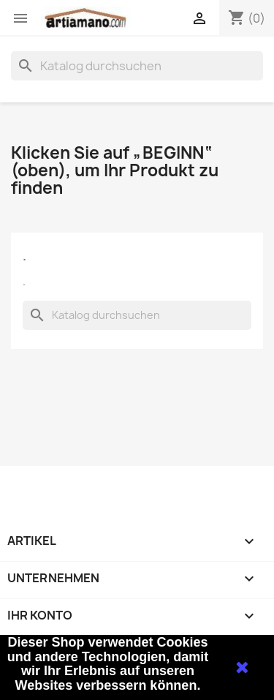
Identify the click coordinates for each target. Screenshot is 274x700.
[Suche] (137, 65)
